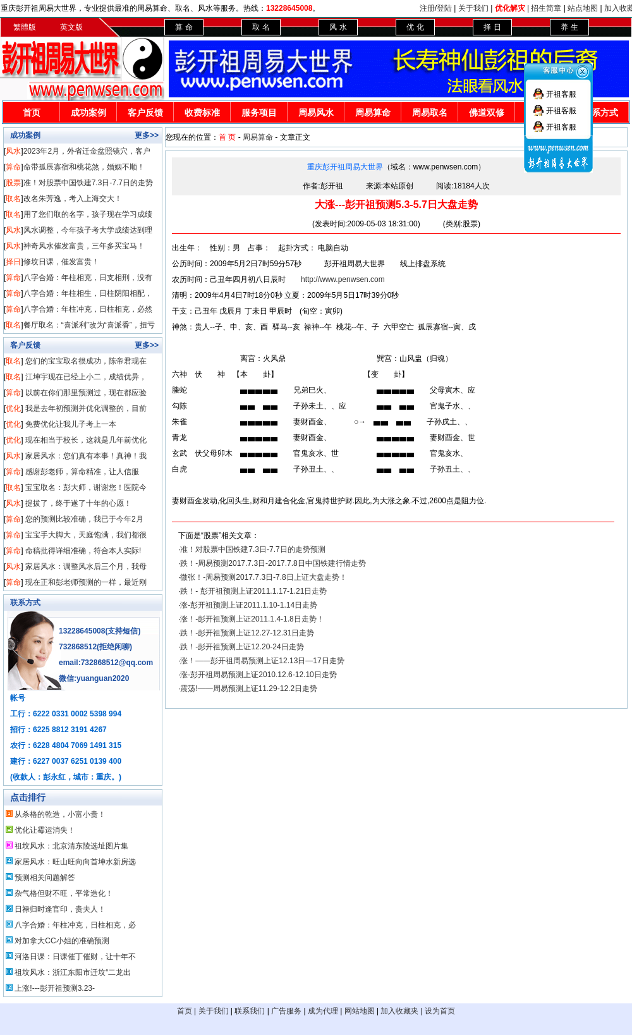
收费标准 (202, 112)
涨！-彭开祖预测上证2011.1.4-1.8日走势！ (252, 619)
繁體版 (24, 27)
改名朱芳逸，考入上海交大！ (72, 198)
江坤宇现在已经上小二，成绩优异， (86, 376)
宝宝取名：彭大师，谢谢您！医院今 (86, 487)
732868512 (78, 646)
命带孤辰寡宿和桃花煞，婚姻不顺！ (84, 166)
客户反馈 (145, 112)
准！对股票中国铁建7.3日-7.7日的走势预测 (252, 549)
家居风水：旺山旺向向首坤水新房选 (75, 861)
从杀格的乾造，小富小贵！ (60, 814)
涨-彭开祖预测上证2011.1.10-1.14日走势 (248, 605)
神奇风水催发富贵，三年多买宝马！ (84, 246)
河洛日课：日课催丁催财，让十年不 (75, 956)
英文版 (71, 27)
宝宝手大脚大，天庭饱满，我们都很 (86, 534)
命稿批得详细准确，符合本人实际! (83, 550)
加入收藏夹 (399, 1011)
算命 (13, 166)
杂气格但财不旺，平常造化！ (64, 893)
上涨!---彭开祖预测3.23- (55, 988)
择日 (13, 261)
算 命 (183, 27)
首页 (31, 112)
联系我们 (249, 1011)
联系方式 (25, 602)
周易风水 (316, 112)
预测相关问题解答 (45, 877)
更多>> (147, 135)
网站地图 (359, 1011)
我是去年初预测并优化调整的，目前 (86, 408)
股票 (13, 182)
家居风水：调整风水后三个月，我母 (86, 566)
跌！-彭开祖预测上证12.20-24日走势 (241, 646)
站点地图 (583, 8)
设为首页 (440, 1011)
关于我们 (473, 8)
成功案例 (88, 112)
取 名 (260, 27)
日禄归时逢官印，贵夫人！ (60, 909)
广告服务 (286, 1011)
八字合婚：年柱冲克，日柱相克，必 (75, 925)
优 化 (414, 27)
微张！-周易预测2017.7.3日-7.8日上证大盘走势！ (263, 577)
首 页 (227, 137)
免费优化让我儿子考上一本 (70, 424)
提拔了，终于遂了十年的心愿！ (78, 503)
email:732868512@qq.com (106, 662)
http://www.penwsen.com (343, 279)
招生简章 (546, 8)
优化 (13, 408)
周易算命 (373, 112)
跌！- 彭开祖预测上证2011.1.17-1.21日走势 (253, 591)
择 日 (492, 27)
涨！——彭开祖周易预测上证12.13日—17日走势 (262, 660)
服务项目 (259, 112)
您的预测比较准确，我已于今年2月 (84, 519)
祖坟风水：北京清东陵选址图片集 (71, 846)
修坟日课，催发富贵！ (61, 261)
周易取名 (429, 112)
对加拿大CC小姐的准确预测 (62, 940)
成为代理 (323, 1011)
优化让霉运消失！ (45, 830)
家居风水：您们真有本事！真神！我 (86, 455)
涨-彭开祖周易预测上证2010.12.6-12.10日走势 (258, 674)
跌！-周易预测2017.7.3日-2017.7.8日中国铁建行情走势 (272, 563)
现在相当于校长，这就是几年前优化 (86, 440)
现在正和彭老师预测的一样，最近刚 (86, 582)
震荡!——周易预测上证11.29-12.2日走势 (248, 688)
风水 (13, 151)
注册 (427, 8)
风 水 (337, 27)
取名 (13, 198)
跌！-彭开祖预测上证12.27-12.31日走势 (247, 632)
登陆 (444, 8)
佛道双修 (486, 112)
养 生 (569, 27)
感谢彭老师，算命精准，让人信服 (82, 471)
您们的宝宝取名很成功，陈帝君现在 (86, 361)
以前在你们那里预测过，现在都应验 (86, 392)
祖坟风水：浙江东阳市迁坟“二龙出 (73, 972)
